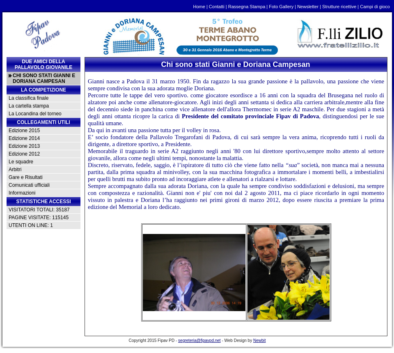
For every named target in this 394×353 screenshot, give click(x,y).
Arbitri (15, 169)
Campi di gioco (375, 6)
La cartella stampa (29, 106)
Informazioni (22, 193)
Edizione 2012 (24, 154)
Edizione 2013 (24, 146)
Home (199, 6)
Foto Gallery (281, 6)
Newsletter (307, 6)
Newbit (259, 340)
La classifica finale (28, 98)
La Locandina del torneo (35, 114)
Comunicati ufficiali (29, 185)
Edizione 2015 (24, 130)
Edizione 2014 (24, 138)
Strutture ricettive (339, 6)
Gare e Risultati (26, 177)
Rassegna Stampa (247, 6)
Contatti (216, 6)
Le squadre (21, 162)
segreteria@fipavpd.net (199, 340)
